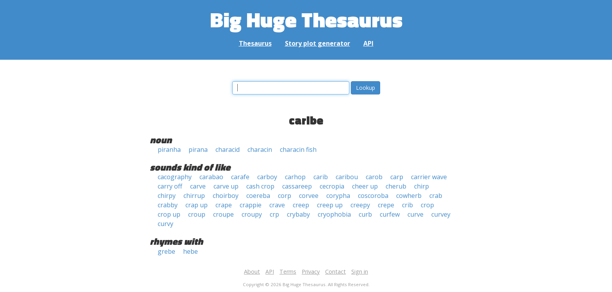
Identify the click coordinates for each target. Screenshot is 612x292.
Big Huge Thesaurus (306, 19)
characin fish (298, 149)
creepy (360, 205)
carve (198, 186)
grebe (166, 251)
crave (277, 205)
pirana (198, 149)
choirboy (225, 195)
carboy (267, 177)
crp (274, 214)
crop (427, 205)
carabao (211, 177)
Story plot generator (317, 43)
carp (396, 177)
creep (301, 205)
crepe (386, 205)
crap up (196, 205)
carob (374, 177)
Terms (287, 271)
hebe (190, 251)
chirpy (167, 195)
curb (365, 214)
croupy (252, 214)
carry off (170, 186)
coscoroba (373, 195)
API (368, 43)
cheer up (365, 186)
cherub (396, 186)
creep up (330, 205)
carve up (225, 186)
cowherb (409, 195)
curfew (390, 214)
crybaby (298, 214)
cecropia (332, 186)
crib (407, 205)
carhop (295, 177)
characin (259, 149)
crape (223, 205)
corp (284, 195)
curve (415, 214)
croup (196, 214)
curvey (440, 214)
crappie (251, 205)
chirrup (194, 195)
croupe (223, 214)
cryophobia (334, 214)
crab (435, 195)
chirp (421, 186)
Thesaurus (255, 43)
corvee (308, 195)
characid (227, 149)
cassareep (297, 186)
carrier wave (429, 177)
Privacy (311, 271)
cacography (175, 177)
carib (320, 177)
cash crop (260, 186)
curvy (165, 223)
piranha (169, 149)
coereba (258, 195)
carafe (240, 177)
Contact (335, 271)
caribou (347, 177)
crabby (168, 205)
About (252, 271)
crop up (169, 214)
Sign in (359, 271)
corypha (338, 195)
